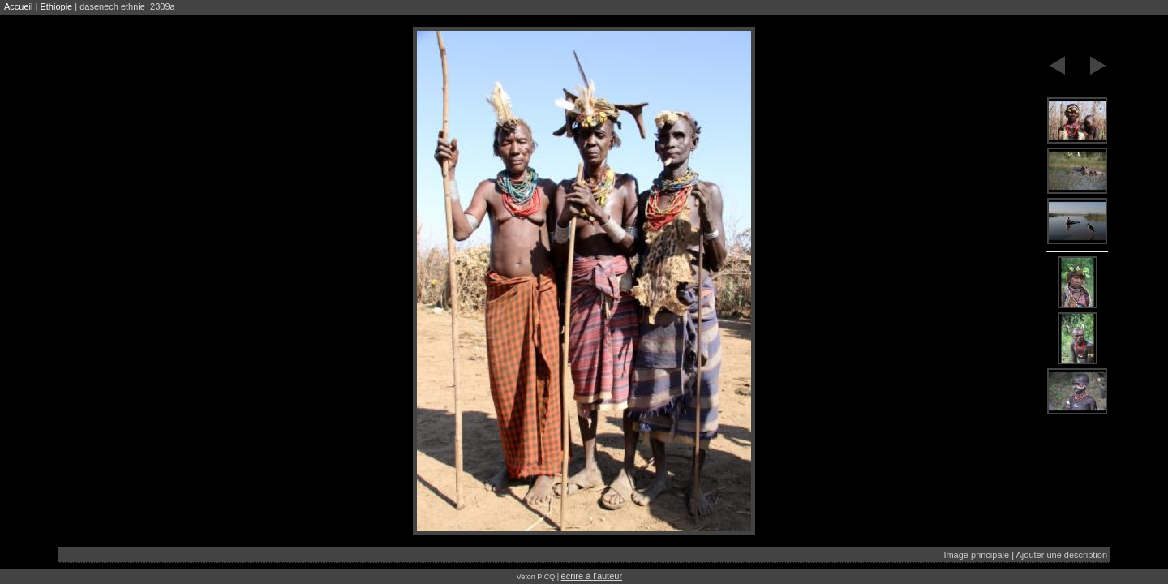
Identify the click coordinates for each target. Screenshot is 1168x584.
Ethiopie (56, 6)
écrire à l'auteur (591, 576)
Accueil (18, 6)
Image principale (976, 555)
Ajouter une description (1061, 555)
